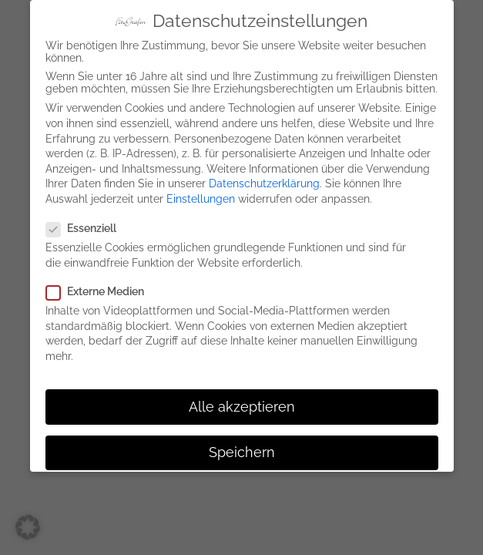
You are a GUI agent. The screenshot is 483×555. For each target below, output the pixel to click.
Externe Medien (99, 287)
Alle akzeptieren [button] (242, 401)
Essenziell (85, 223)
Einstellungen (200, 194)
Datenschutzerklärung (264, 179)
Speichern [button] (242, 447)
